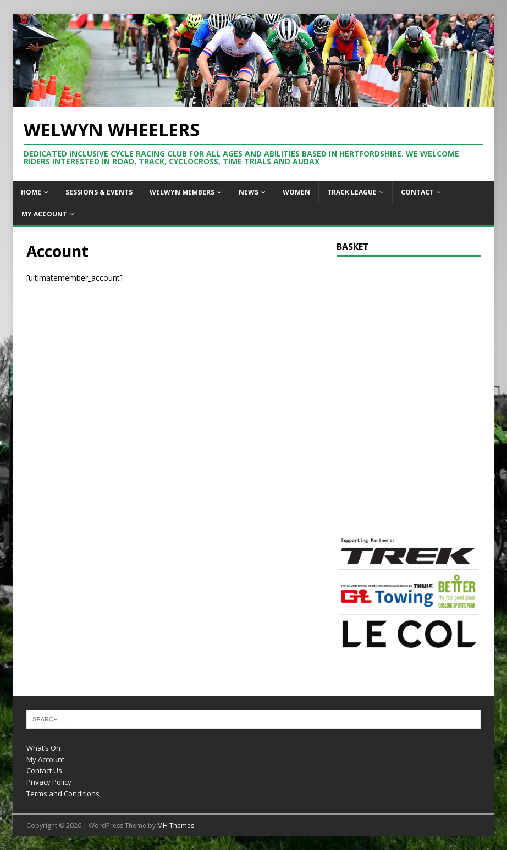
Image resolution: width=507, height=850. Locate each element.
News (248, 192)
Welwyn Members (182, 192)
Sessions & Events (99, 192)
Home (31, 192)
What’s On (43, 748)
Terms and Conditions (63, 793)
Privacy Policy (48, 782)
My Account (44, 214)
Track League (352, 192)
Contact (417, 192)
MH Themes (175, 825)
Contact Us (44, 770)
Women (296, 192)
